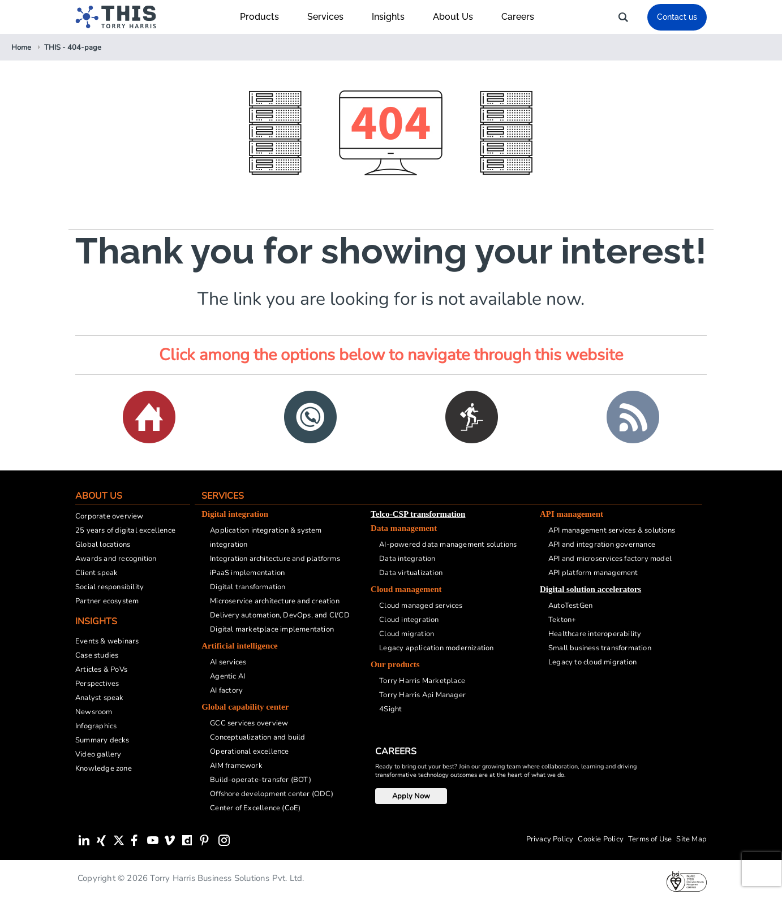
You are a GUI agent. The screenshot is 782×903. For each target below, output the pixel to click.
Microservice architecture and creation (275, 601)
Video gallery (98, 754)
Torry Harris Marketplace (422, 681)
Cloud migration (406, 634)
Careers (517, 16)
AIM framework (236, 766)
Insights (394, 16)
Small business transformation (599, 648)
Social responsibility (109, 587)
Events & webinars (107, 641)
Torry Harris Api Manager (422, 695)
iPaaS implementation (247, 573)
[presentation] (761, 869)
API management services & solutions (611, 530)
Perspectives (97, 684)
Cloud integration (409, 620)
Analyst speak (99, 698)
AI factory (226, 690)
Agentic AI (227, 676)
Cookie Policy (601, 839)
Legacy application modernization (436, 648)
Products (265, 16)
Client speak (96, 573)
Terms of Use (650, 839)
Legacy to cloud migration (592, 662)
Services (331, 16)
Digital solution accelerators (590, 589)
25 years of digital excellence (125, 530)
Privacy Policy (550, 839)
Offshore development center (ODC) (271, 794)
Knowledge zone (103, 768)
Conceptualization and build (257, 737)
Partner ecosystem (107, 601)
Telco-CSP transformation (418, 514)
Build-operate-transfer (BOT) (260, 780)
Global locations (102, 544)
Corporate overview (109, 516)
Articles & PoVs (101, 669)
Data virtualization (410, 573)
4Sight (390, 709)
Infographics (96, 726)
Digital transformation (247, 587)
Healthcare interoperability (594, 634)
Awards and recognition (115, 559)
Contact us (677, 16)
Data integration (407, 559)
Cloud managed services (420, 605)
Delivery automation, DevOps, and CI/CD (280, 615)
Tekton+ (562, 620)
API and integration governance (601, 544)
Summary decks (102, 740)
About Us (458, 16)
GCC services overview (249, 723)
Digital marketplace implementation (272, 629)
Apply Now (411, 796)
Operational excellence (249, 751)
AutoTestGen (570, 605)
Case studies (96, 655)
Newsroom (94, 712)
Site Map (691, 839)
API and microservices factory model (610, 559)
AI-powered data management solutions (448, 544)
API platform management (593, 573)
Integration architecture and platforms (275, 559)
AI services (228, 662)
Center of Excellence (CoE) (255, 808)
